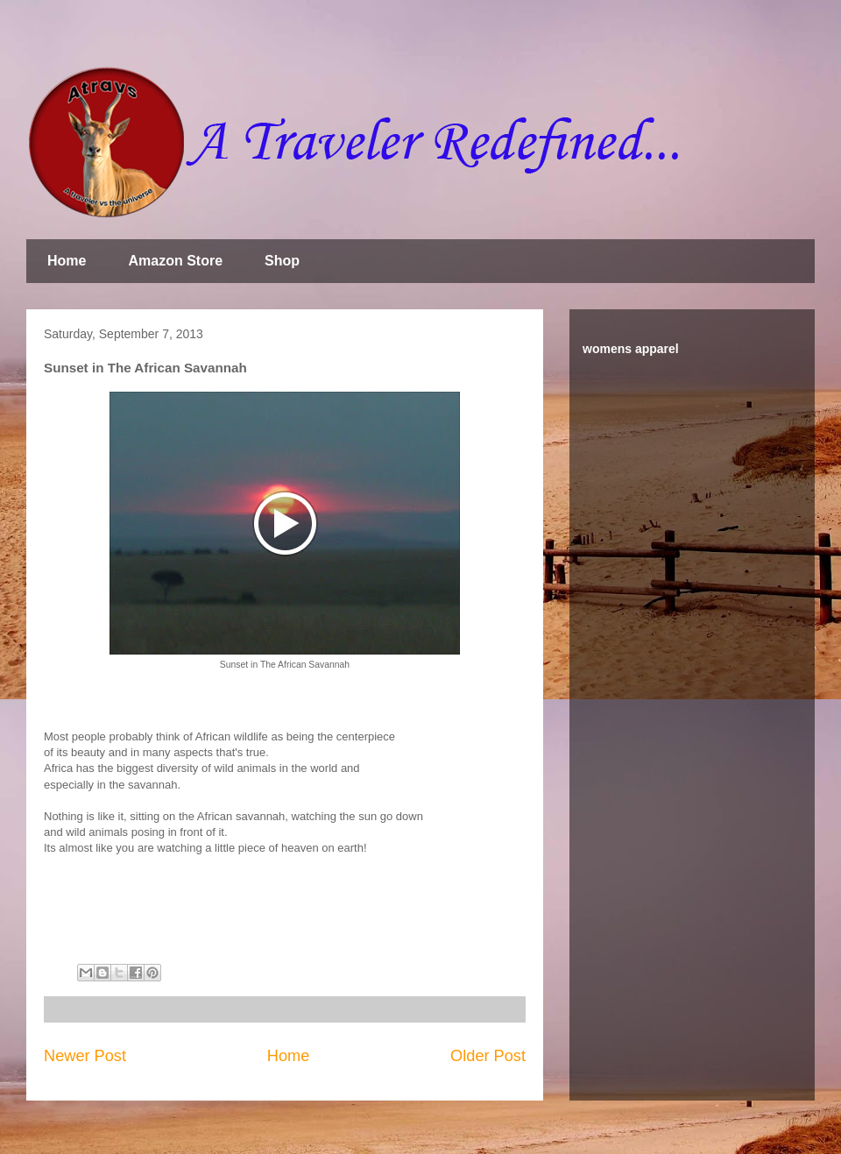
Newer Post (85, 1056)
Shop (282, 260)
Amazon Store (175, 260)
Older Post (488, 1056)
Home (66, 260)
